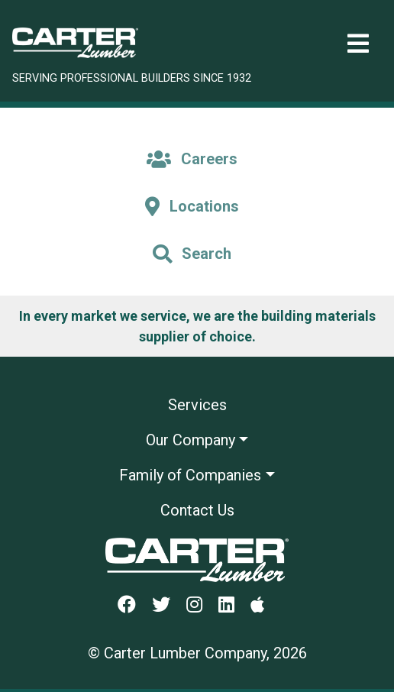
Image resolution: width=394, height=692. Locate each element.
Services (197, 405)
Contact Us (197, 510)
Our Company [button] (190, 440)
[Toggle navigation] (358, 43)
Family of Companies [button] (190, 475)
